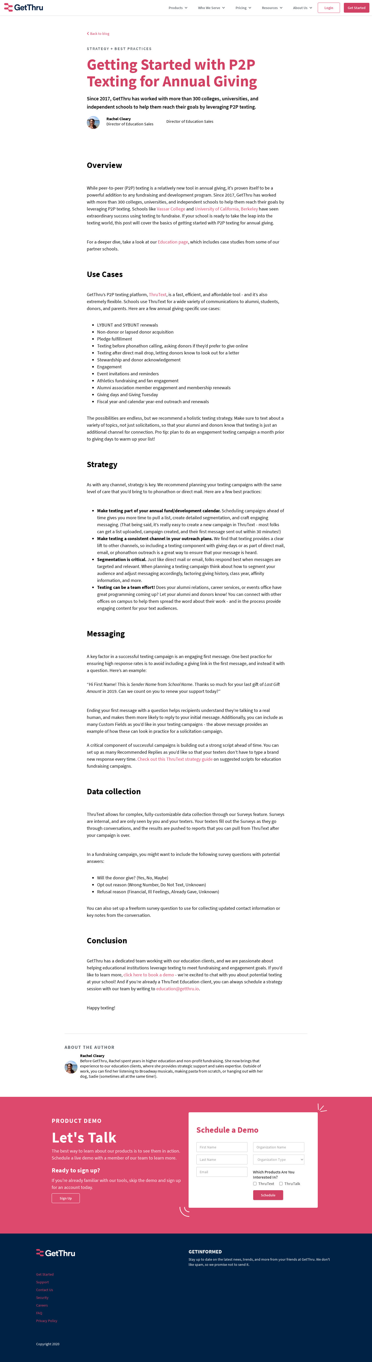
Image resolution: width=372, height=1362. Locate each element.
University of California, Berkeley (226, 209)
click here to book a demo (148, 975)
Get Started (357, 7)
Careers (42, 1305)
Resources (270, 7)
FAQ (39, 1313)
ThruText (157, 294)
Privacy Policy (46, 1320)
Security (42, 1297)
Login (328, 7)
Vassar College (171, 209)
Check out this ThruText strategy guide (175, 759)
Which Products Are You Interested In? (274, 1174)
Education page (173, 242)
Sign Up (66, 1198)
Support (42, 1282)
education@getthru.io (177, 989)
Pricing (241, 7)
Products (176, 7)
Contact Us (44, 1289)
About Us (300, 7)
